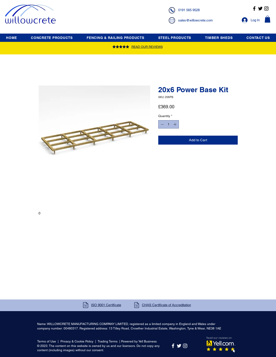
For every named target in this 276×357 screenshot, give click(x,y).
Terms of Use (46, 341)
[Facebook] (254, 8)
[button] (267, 19)
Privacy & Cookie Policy (76, 341)
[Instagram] (266, 8)
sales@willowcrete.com (195, 20)
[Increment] (175, 124)
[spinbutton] (169, 124)
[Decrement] (162, 124)
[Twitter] (260, 8)
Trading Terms (108, 341)
